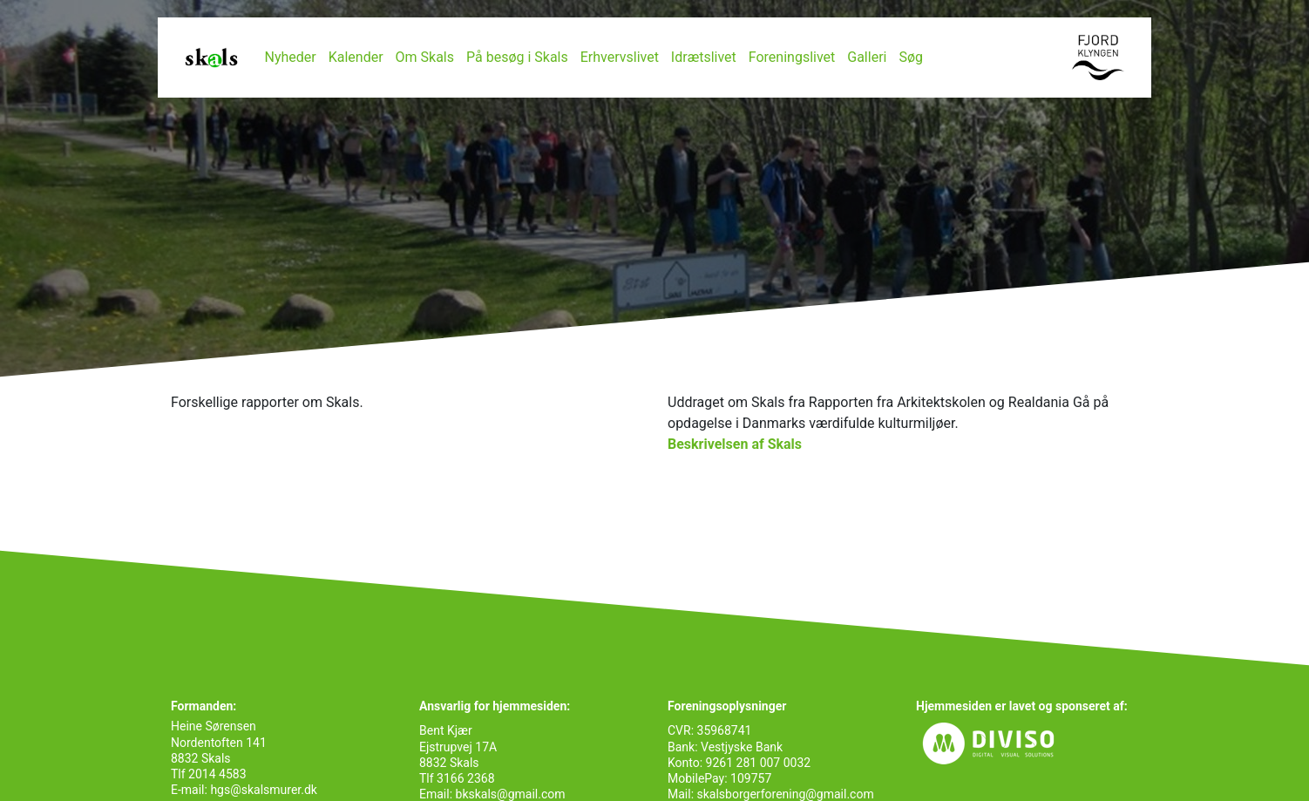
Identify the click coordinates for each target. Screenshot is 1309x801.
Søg (911, 57)
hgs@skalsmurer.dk (262, 790)
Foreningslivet (792, 57)
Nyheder (290, 57)
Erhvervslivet (619, 57)
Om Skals (425, 57)
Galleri (866, 57)
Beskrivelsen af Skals (735, 444)
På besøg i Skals (517, 57)
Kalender (356, 57)
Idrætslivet (703, 57)
